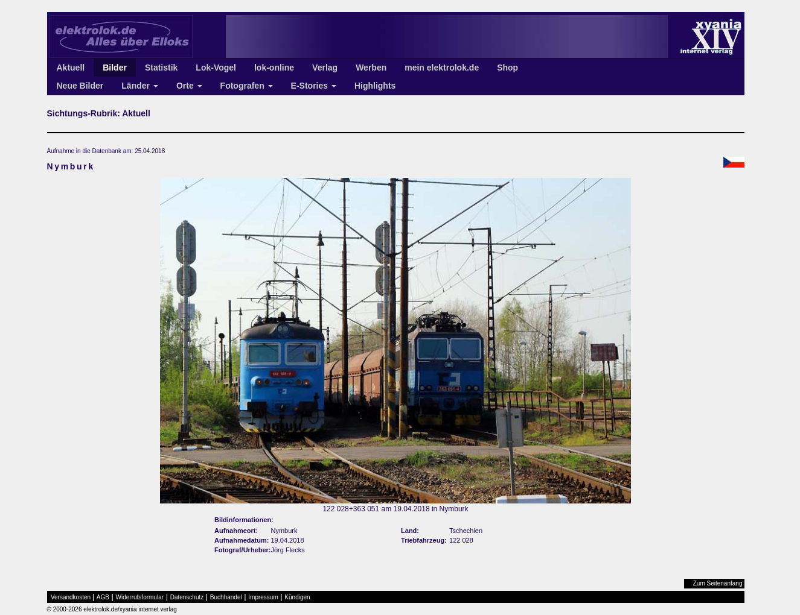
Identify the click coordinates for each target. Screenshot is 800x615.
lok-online (274, 67)
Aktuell (71, 67)
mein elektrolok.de (442, 67)
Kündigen (297, 597)
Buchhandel (226, 597)
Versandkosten (70, 597)
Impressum (263, 597)
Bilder (115, 67)
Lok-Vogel (216, 67)
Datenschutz (187, 597)
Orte (189, 85)
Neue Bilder (80, 85)
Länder (139, 85)
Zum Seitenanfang (718, 583)
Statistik (161, 67)
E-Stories (313, 85)
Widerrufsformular (140, 597)
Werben (371, 67)
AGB (103, 597)
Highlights (374, 85)
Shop (507, 67)
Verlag (325, 67)
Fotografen (246, 85)
